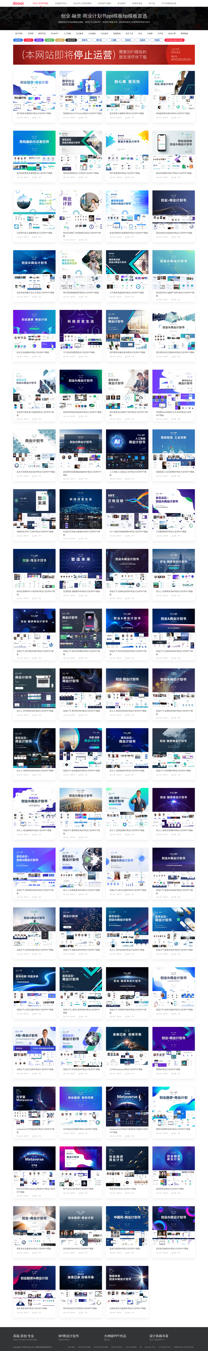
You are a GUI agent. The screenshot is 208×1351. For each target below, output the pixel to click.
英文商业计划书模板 (101, 1347)
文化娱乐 (104, 34)
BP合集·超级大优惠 (175, 40)
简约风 (99, 40)
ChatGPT (55, 34)
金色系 (60, 40)
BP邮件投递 (137, 3)
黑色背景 (71, 40)
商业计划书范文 (116, 1347)
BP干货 (152, 3)
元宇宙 (160, 34)
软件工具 (129, 34)
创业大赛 (172, 34)
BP (141, 1347)
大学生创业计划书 (164, 1347)
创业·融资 (71, 1347)
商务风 (84, 40)
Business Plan (150, 1347)
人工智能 (67, 34)
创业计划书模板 (131, 1347)
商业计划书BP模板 (40, 3)
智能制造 (117, 34)
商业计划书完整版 (84, 1347)
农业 (140, 34)
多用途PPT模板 (104, 3)
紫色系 (39, 40)
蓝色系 (18, 40)
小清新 (113, 40)
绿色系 (49, 40)
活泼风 (142, 40)
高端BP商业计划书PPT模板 (184, 1347)
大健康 (150, 34)
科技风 (128, 40)
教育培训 (42, 34)
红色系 (28, 40)
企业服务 (92, 34)
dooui (18, 3)
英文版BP (122, 3)
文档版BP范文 (61, 3)
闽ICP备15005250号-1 (44, 1347)
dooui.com (31, 1347)
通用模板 (184, 34)
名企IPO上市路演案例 (82, 3)
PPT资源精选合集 (169, 3)
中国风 (157, 40)
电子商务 (19, 34)
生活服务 (79, 34)
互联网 (30, 34)
